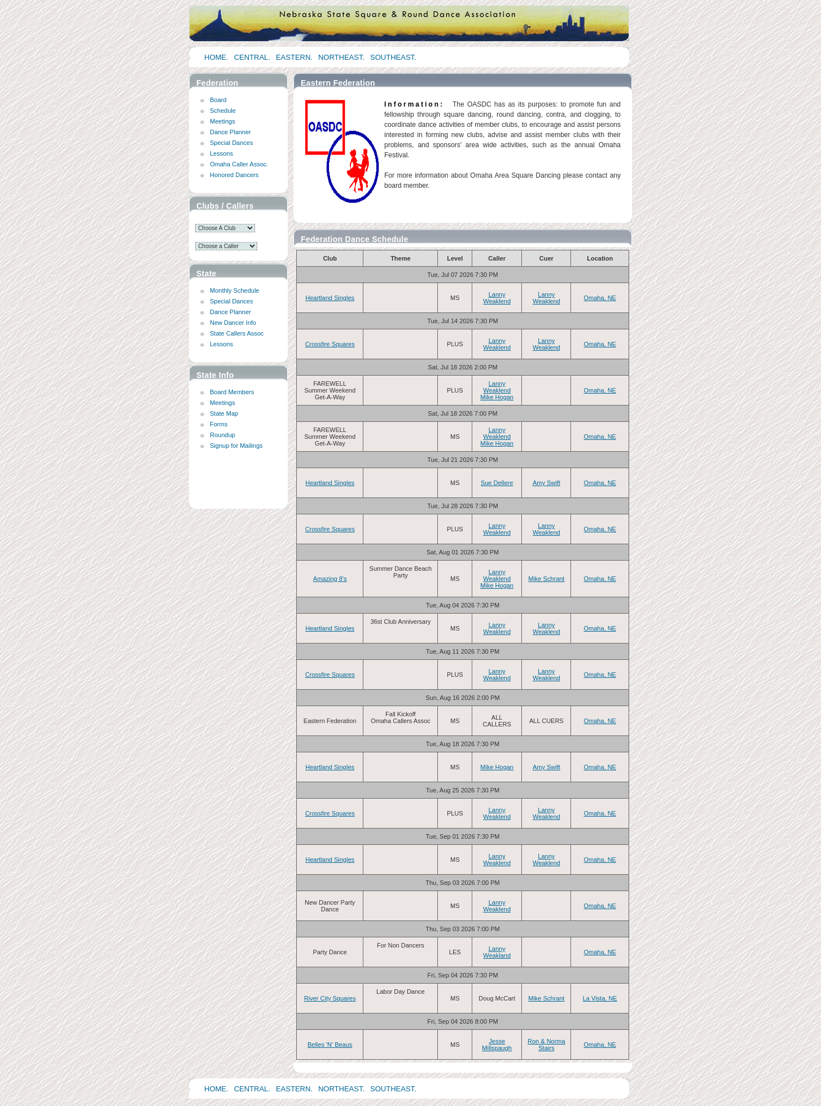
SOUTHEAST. (393, 57)
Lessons (221, 153)
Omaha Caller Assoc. (239, 164)
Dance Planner (230, 132)
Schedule (223, 110)
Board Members (232, 392)
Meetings (222, 121)
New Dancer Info (233, 322)
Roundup (222, 434)
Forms (218, 424)
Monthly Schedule (234, 290)
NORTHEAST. (341, 57)
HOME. (216, 57)
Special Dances (231, 142)
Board (218, 99)
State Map (224, 413)
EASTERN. (294, 57)
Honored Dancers (234, 174)
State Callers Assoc (237, 333)
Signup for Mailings (236, 445)
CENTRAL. (252, 57)
